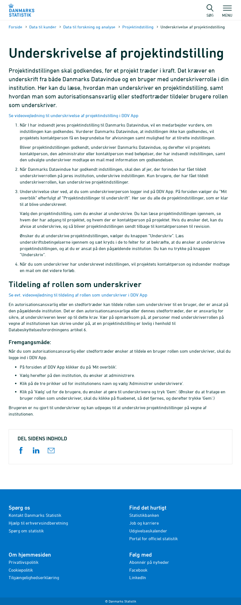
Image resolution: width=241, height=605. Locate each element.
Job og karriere (144, 522)
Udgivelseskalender (148, 530)
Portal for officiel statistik (153, 538)
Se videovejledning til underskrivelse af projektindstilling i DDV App (73, 115)
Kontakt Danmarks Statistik (35, 515)
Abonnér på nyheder (149, 562)
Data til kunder (42, 26)
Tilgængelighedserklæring (34, 577)
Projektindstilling (138, 26)
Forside (15, 26)
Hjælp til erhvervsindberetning (38, 522)
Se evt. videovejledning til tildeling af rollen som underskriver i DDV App (78, 294)
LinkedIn (137, 577)
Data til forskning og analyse (89, 26)
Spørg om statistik (26, 530)
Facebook (138, 569)
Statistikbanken (144, 515)
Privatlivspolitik (23, 562)
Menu (227, 12)
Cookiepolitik (21, 569)
